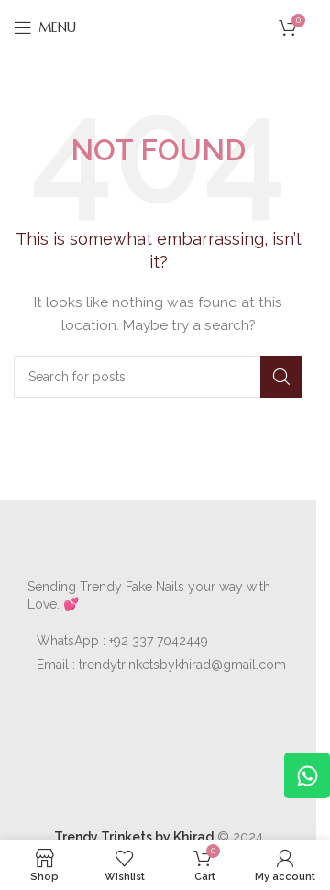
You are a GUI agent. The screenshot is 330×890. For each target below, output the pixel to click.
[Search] (158, 377)
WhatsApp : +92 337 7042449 (122, 640)
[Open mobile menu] (45, 27)
